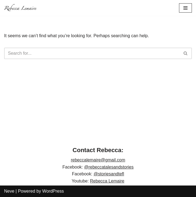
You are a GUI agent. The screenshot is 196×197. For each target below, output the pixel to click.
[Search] (92, 53)
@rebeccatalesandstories (109, 167)
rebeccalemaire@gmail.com (98, 160)
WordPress (53, 191)
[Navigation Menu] (185, 8)
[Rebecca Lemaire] (20, 8)
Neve (9, 191)
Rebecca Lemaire (107, 181)
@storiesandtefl (109, 174)
